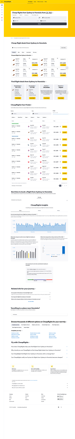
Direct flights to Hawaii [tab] (25, 324)
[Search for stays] (1, 7)
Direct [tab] (23, 52)
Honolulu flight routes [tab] (46, 324)
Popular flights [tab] (26, 327)
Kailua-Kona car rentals (16, 334)
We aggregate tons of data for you (40, 385)
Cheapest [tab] (14, 52)
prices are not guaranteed (33, 380)
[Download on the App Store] (60, 399)
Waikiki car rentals (15, 336)
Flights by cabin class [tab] (36, 324)
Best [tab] (19, 52)
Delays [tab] (58, 210)
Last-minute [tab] (28, 52)
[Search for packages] (1, 12)
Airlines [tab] (39, 210)
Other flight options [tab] (55, 324)
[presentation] (52, 12)
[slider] (68, 114)
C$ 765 (49, 13)
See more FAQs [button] (31, 301)
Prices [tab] (20, 210)
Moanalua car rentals (53, 337)
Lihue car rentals (33, 334)
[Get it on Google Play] (60, 396)
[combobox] (15, 15)
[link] (18, 98)
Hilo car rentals (51, 334)
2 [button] (62, 185)
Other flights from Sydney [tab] (17, 327)
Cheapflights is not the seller (40, 383)
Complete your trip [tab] (15, 324)
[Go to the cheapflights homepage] (8, 1)
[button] (2, 2)
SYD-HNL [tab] (39, 197)
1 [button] (60, 185)
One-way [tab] (34, 52)
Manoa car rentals (52, 336)
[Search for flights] (1, 5)
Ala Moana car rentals (34, 336)
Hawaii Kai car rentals (34, 337)
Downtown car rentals (15, 337)
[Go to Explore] (1, 14)
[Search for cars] (1, 10)
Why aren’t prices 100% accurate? (40, 387)
